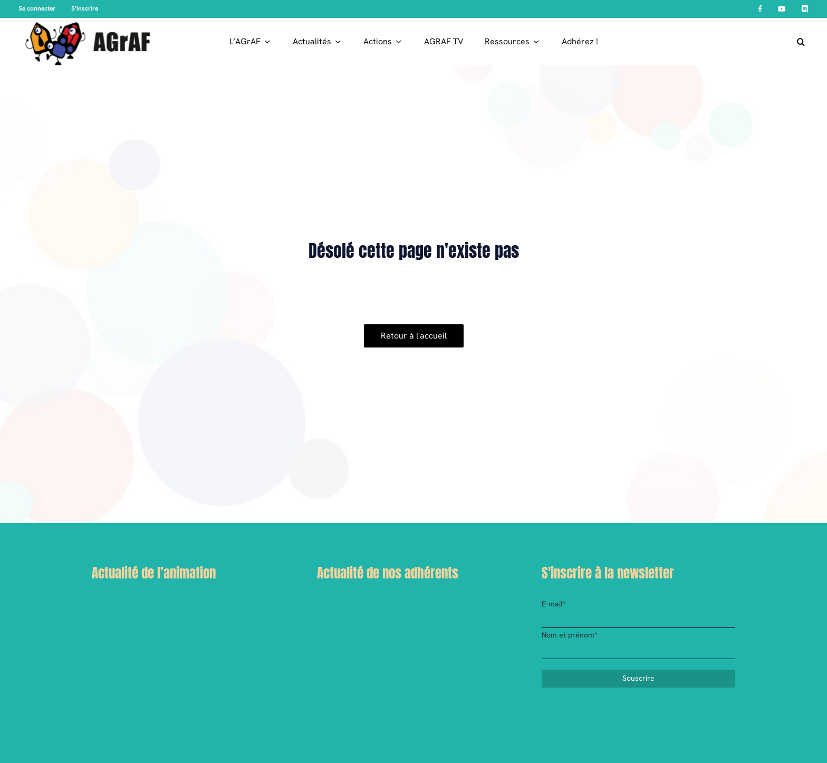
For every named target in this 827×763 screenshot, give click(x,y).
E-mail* (554, 604)
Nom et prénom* (570, 635)
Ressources (507, 41)
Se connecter (36, 8)
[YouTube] (781, 9)
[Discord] (804, 9)
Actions (377, 41)
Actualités (312, 41)
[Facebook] (760, 9)
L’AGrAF (245, 41)
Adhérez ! (580, 41)
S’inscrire (84, 8)
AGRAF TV (444, 41)
